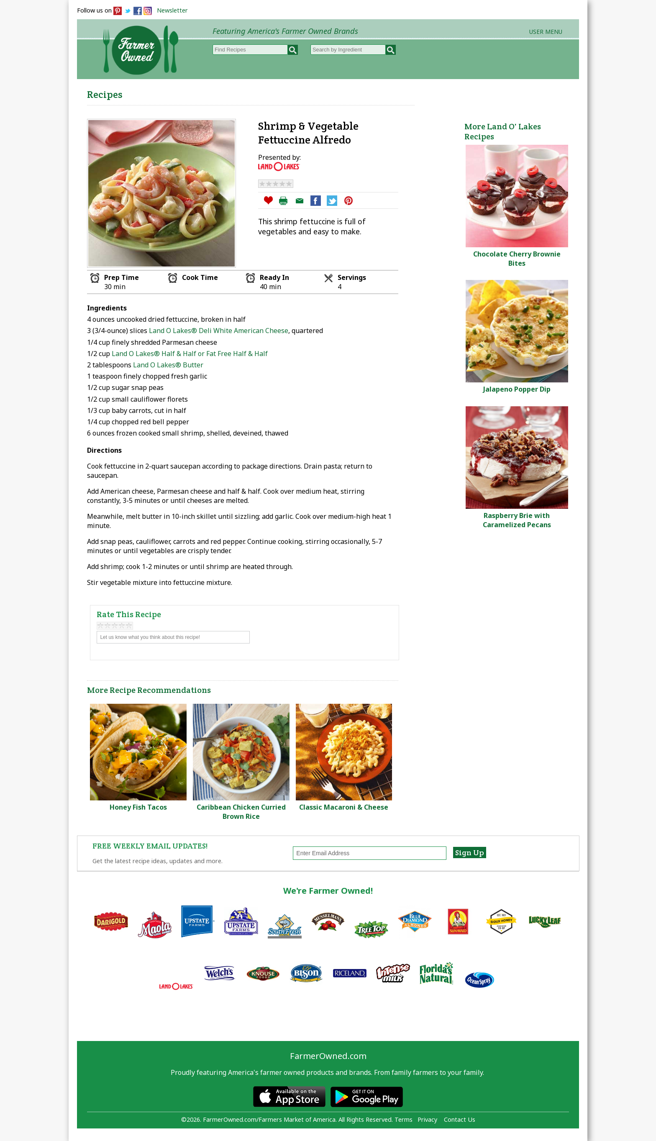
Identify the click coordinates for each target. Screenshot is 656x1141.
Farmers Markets (532, 92)
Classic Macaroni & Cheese (343, 807)
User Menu (545, 32)
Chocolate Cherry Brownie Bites (517, 258)
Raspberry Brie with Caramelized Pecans (517, 520)
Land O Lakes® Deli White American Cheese (218, 330)
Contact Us (459, 1119)
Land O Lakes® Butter (168, 364)
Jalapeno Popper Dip (517, 389)
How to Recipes (366, 92)
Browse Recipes (231, 92)
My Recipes (299, 92)
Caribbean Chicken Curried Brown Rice (241, 812)
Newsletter (172, 10)
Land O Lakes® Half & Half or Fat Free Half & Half (190, 353)
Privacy (427, 1119)
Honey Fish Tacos (138, 807)
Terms (404, 1119)
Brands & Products (448, 92)
